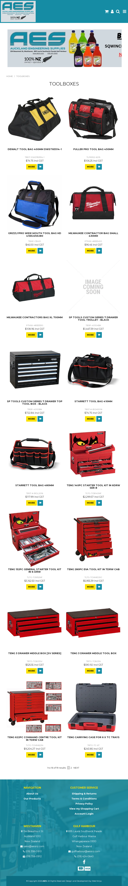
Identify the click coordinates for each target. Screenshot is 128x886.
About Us (32, 793)
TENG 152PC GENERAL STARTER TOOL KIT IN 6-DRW (34, 570)
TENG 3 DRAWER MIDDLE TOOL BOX (93, 653)
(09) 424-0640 (85, 856)
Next (76, 767)
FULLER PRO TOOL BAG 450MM (93, 149)
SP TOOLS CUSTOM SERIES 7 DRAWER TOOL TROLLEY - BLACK (93, 318)
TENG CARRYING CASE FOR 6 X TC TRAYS (93, 737)
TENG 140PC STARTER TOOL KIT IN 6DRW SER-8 (93, 486)
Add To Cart (40, 167)
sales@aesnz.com (33, 846)
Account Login (84, 813)
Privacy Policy (84, 803)
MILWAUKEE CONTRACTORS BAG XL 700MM (35, 317)
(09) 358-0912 (34, 856)
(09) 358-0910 (34, 851)
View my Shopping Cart (84, 808)
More (31, 166)
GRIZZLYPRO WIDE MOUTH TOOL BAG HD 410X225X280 (34, 234)
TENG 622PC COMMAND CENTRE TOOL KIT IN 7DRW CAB (34, 738)
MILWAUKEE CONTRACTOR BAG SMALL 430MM (93, 234)
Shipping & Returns (84, 793)
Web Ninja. (97, 881)
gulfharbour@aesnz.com (85, 851)
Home (9, 76)
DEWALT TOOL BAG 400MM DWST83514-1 (35, 149)
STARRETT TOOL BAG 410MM (93, 401)
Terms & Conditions (84, 798)
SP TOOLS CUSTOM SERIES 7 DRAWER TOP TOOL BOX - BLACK (34, 402)
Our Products (32, 798)
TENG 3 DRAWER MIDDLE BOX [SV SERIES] (34, 653)
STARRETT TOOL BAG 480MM (34, 485)
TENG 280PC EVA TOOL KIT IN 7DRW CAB (93, 569)
